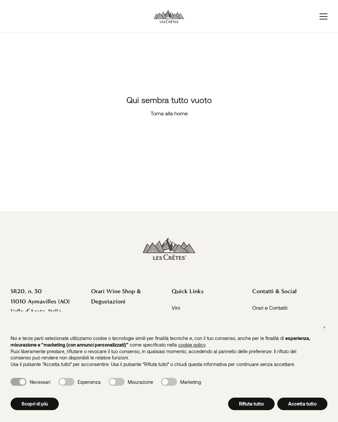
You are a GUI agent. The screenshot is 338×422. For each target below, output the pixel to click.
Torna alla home (169, 113)
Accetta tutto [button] (302, 404)
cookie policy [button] (191, 345)
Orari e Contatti (269, 307)
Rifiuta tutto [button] (251, 404)
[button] (324, 327)
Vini (176, 307)
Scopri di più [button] (34, 404)
